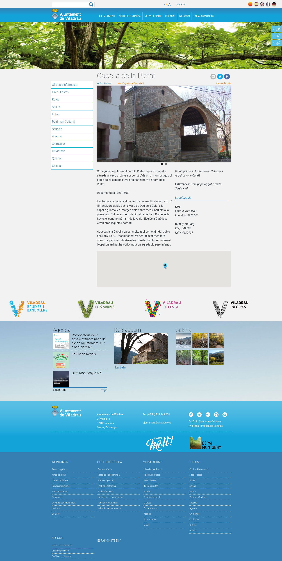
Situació (57, 129)
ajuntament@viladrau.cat (157, 422)
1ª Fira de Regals (84, 354)
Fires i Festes (60, 92)
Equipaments (150, 519)
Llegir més (59, 389)
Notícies (56, 508)
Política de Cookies (212, 425)
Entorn (56, 114)
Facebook (227, 76)
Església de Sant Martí (133, 83)
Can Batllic (221, 83)
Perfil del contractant (107, 503)
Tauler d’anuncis (105, 491)
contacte (180, 4)
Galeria (56, 166)
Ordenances (57, 497)
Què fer (56, 158)
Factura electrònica (107, 486)
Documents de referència (64, 503)
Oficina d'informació (64, 84)
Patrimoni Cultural (63, 121)
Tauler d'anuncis (59, 491)
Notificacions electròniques (111, 497)
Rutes (55, 99)
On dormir (58, 151)
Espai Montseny (204, 16)
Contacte (56, 514)
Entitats (147, 503)
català (250, 4)
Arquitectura (106, 83)
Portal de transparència (109, 475)
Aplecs (56, 107)
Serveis (147, 491)
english (262, 4)
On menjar (58, 143)
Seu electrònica (105, 469)
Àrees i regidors (59, 469)
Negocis (184, 16)
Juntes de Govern (60, 480)
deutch (274, 4)
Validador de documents (109, 508)
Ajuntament (107, 16)
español (256, 4)
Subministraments (152, 497)
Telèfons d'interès (152, 475)
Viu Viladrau (153, 16)
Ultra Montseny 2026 (86, 373)
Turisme (170, 16)
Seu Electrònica (130, 16)
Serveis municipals (61, 486)
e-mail (213, 76)
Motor (146, 525)
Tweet (220, 76)
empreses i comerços (62, 545)
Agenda (57, 136)
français (268, 4)
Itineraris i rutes (151, 486)
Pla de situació (150, 508)
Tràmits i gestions (106, 480)
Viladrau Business (60, 550)
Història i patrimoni (153, 469)
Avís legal (194, 425)
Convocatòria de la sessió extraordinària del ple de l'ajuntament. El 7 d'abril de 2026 (89, 341)
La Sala (120, 367)
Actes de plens (59, 475)
